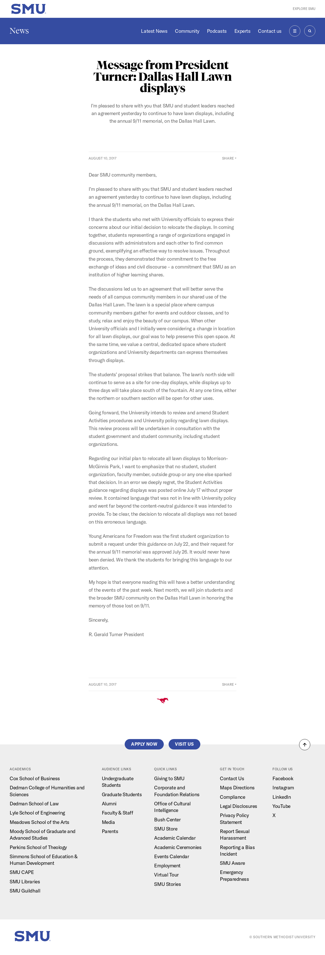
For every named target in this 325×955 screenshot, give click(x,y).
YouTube (281, 806)
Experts (242, 31)
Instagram (283, 788)
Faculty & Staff (117, 813)
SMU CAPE (22, 872)
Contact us (269, 31)
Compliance (232, 797)
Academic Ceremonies (177, 847)
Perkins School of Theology (38, 847)
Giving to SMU (169, 778)
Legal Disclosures (238, 806)
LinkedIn (281, 797)
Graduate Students (122, 794)
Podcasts (217, 31)
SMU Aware (232, 863)
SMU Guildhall (25, 891)
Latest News (154, 31)
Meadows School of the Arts (39, 822)
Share (228, 158)
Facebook (282, 778)
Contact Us (232, 778)
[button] (304, 744)
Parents (110, 831)
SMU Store (165, 829)
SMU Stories (167, 884)
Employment (167, 866)
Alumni (109, 804)
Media (108, 822)
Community (187, 31)
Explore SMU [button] (304, 9)
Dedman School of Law (34, 804)
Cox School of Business (35, 778)
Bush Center (167, 820)
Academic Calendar (175, 838)
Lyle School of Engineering (37, 813)
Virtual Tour (166, 875)
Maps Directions (237, 788)
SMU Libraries (25, 882)
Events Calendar (171, 856)
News (19, 31)
